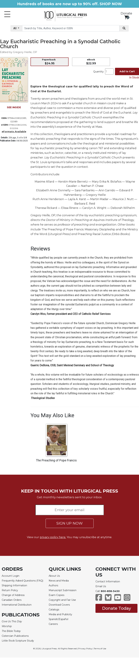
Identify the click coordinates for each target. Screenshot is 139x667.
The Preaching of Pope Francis (56, 460)
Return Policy (10, 590)
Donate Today (116, 608)
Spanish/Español (58, 619)
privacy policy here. (53, 537)
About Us (54, 575)
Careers (53, 624)
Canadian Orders (11, 599)
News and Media (59, 580)
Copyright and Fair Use (62, 599)
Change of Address (13, 595)
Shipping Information (14, 585)
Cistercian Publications (15, 635)
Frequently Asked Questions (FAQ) (22, 580)
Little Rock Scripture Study (18, 640)
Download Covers (59, 604)
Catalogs (54, 609)
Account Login (10, 575)
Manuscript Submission (62, 590)
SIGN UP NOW (69, 523)
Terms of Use (100, 648)
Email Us (100, 586)
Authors (53, 585)
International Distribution (17, 604)
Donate (126, 13)
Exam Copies (56, 595)
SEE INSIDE (14, 107)
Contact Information (107, 581)
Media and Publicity (60, 614)
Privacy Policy (85, 648)
